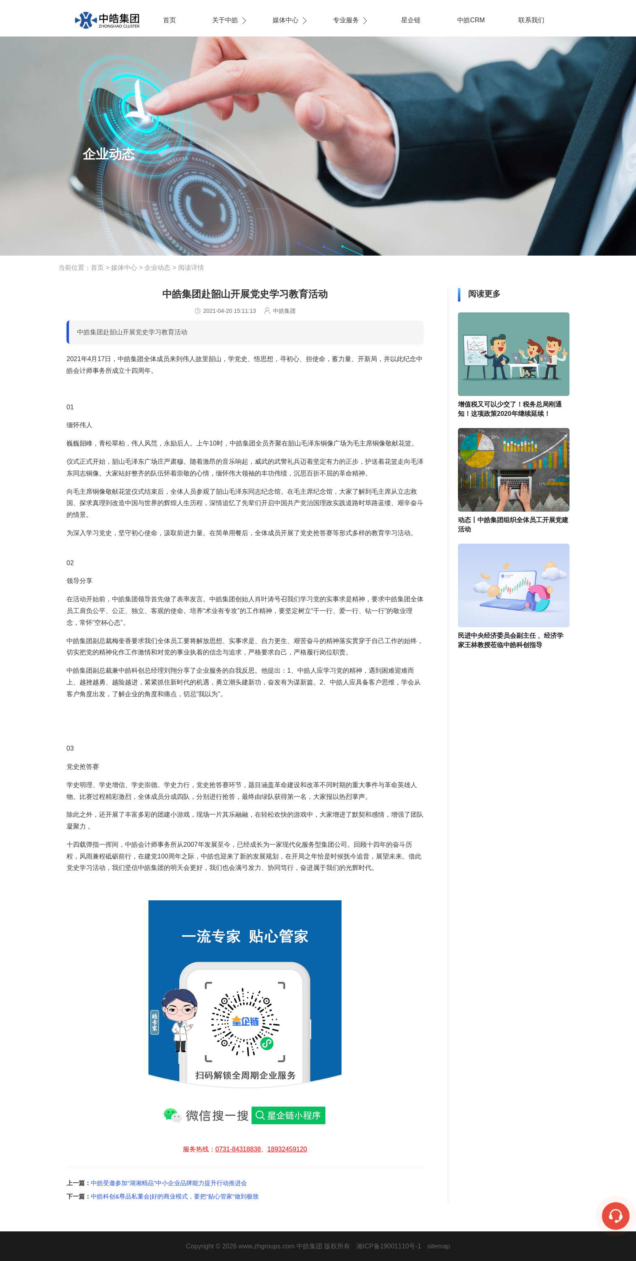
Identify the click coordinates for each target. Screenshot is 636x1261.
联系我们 (531, 20)
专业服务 (346, 20)
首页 (169, 20)
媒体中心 (286, 20)
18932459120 (287, 1149)
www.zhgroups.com (266, 1246)
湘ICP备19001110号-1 (388, 1246)
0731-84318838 (238, 1149)
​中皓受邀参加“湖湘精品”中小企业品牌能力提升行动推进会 (169, 1182)
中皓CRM (471, 20)
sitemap (438, 1246)
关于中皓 (225, 20)
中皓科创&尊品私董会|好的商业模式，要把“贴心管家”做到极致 (175, 1196)
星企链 (411, 20)
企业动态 (157, 267)
